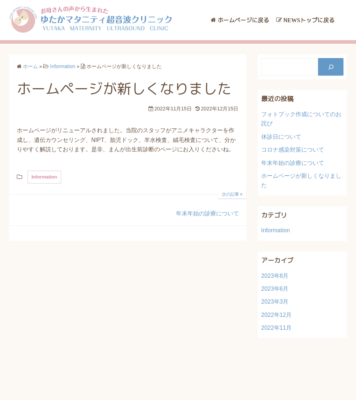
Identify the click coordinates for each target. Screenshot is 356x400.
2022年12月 (276, 315)
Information (44, 177)
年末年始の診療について (292, 163)
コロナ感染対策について (292, 150)
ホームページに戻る (243, 20)
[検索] (330, 67)
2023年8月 (275, 276)
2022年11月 (276, 328)
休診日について (281, 137)
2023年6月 (275, 289)
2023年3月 (275, 302)
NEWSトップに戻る (309, 20)
